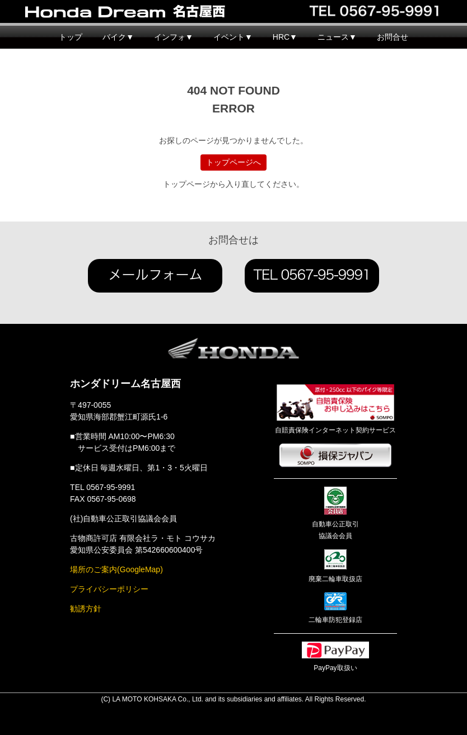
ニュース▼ (337, 36)
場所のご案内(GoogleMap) (116, 569)
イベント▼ (233, 36)
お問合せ (392, 36)
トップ (70, 36)
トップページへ (233, 162)
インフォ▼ (173, 36)
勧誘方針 (85, 608)
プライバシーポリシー (109, 589)
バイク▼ (118, 36)
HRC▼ (285, 36)
